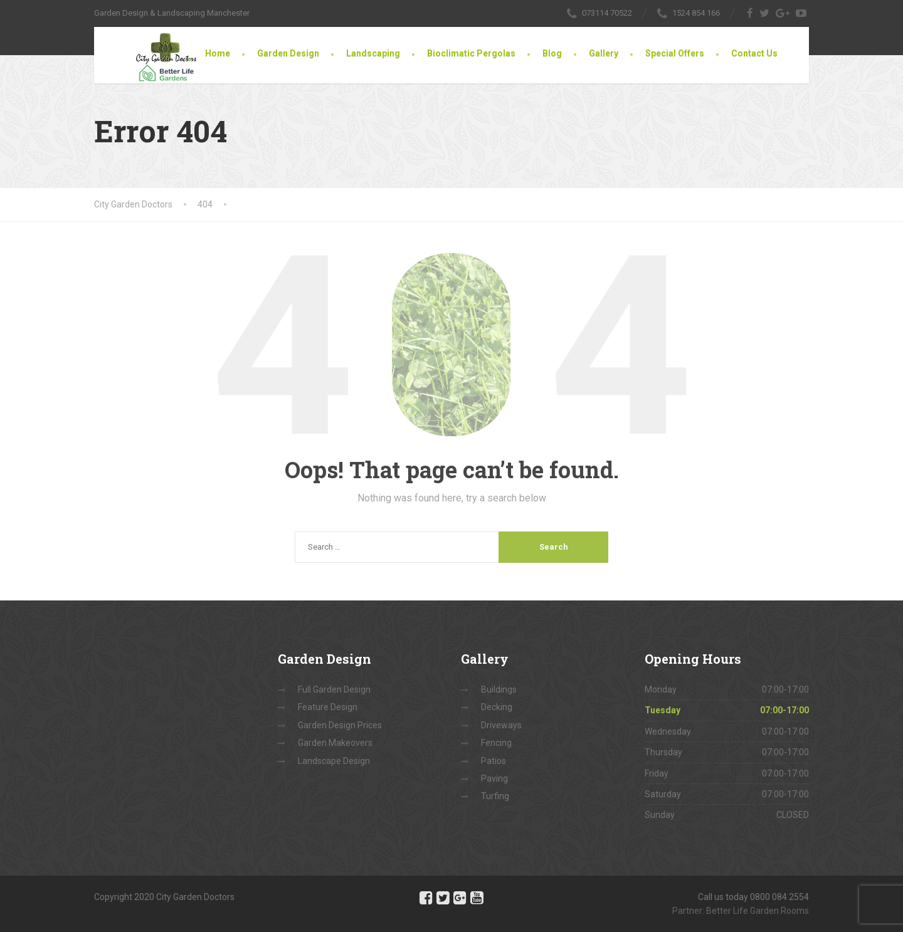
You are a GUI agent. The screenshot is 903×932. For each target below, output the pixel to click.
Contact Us (754, 53)
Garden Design (288, 53)
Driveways (501, 725)
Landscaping (373, 53)
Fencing (496, 743)
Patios (493, 761)
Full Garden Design (334, 689)
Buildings (499, 689)
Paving (494, 778)
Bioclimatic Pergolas (471, 53)
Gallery (603, 53)
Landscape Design (334, 761)
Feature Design (327, 707)
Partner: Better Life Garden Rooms (740, 911)
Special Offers (674, 53)
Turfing (495, 796)
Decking (496, 707)
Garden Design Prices (340, 725)
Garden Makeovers (335, 743)
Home (217, 53)
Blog (552, 53)
